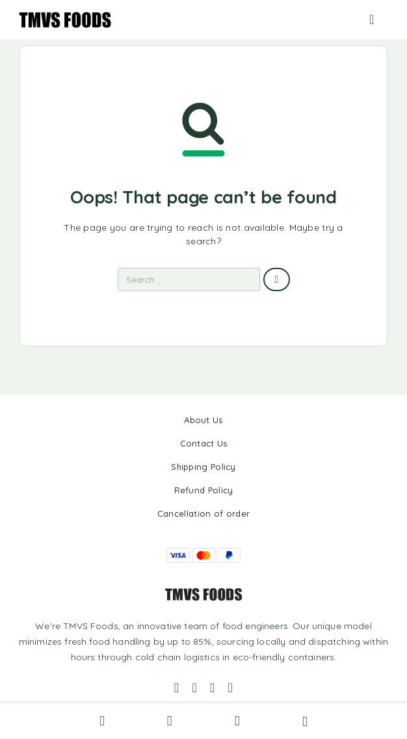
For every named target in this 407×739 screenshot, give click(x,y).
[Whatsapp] (212, 688)
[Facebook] (177, 688)
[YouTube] (231, 688)
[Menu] (379, 19)
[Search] (102, 721)
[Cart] (305, 720)
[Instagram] (194, 688)
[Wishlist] (237, 720)
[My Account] (169, 720)
